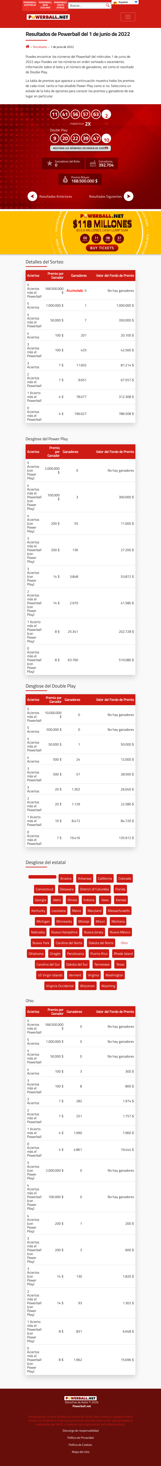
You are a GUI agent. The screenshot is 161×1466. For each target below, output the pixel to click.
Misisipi (83, 921)
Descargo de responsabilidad (81, 1430)
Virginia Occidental (60, 985)
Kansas (121, 899)
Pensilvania (75, 953)
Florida (120, 889)
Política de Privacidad (80, 1437)
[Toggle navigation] (128, 16)
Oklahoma (36, 953)
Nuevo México (120, 932)
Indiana (89, 899)
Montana (118, 921)
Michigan (43, 921)
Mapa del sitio (80, 1451)
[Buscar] (89, 5)
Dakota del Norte (101, 942)
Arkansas (84, 878)
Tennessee (102, 964)
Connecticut (44, 889)
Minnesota (64, 921)
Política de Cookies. (81, 1444)
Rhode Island (123, 953)
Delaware (67, 889)
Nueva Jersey (93, 932)
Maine (76, 910)
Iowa (105, 899)
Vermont (75, 975)
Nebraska (38, 932)
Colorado (124, 878)
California (105, 878)
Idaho (57, 899)
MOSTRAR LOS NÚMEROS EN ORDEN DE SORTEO (80, 148)
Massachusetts (119, 910)
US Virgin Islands (50, 975)
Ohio (124, 942)
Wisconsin (87, 985)
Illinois (72, 899)
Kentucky (38, 910)
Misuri (100, 921)
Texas (120, 964)
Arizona (65, 878)
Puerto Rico (98, 953)
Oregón (55, 953)
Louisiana (59, 910)
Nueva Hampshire (64, 932)
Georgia (40, 899)
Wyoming (108, 985)
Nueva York (41, 942)
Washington (114, 975)
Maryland (94, 910)
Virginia (93, 975)
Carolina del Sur (48, 964)
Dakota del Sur (77, 964)
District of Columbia (94, 889)
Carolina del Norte (69, 942)
